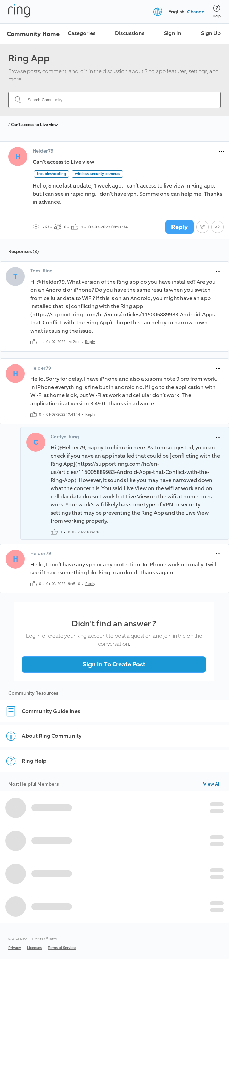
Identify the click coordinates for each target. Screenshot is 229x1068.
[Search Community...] (118, 100)
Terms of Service (62, 947)
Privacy (14, 947)
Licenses (34, 947)
